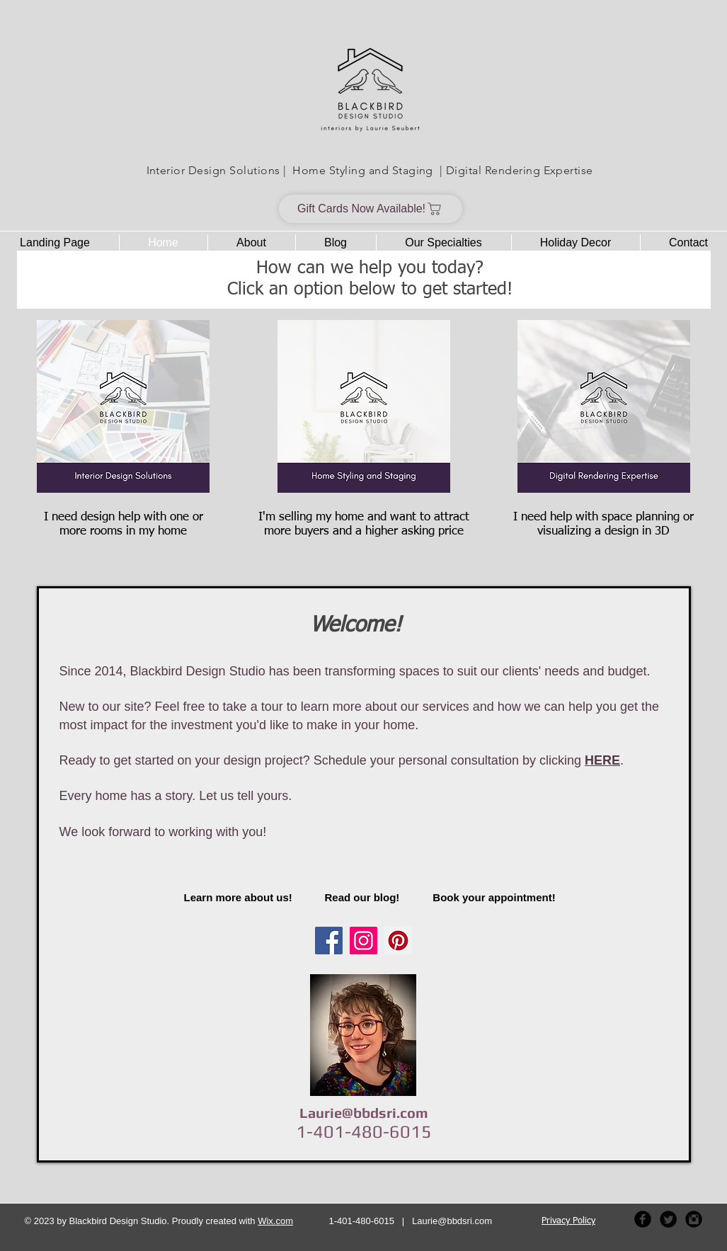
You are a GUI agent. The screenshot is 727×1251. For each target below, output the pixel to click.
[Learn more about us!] (241, 897)
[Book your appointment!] (494, 897)
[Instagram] (363, 940)
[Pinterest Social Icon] (398, 940)
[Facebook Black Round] (642, 1219)
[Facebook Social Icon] (329, 940)
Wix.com (275, 1221)
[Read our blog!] (363, 897)
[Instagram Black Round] (693, 1219)
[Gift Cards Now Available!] (370, 209)
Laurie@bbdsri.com (363, 1112)
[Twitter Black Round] (668, 1219)
